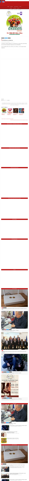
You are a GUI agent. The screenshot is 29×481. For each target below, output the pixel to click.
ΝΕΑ (5, 329)
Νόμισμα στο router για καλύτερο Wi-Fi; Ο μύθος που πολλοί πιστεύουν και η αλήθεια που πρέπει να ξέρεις (14, 309)
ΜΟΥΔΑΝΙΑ (3, 329)
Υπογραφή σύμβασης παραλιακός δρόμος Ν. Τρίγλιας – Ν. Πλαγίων (10, 330)
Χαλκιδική (10, 329)
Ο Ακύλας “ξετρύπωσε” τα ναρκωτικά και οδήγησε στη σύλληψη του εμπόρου (18, 425)
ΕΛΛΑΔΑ (20, 6)
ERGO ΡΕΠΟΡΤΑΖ (16, 6)
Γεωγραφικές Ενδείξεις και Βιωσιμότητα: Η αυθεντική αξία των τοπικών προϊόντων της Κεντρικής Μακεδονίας (14, 351)
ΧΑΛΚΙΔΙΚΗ (11, 6)
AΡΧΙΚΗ (8, 6)
